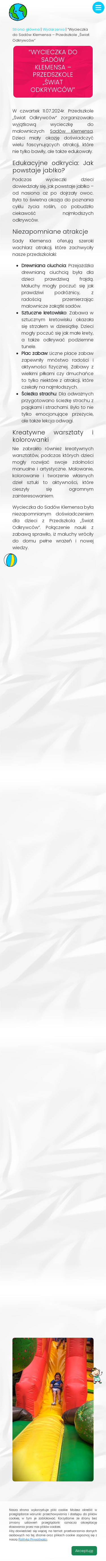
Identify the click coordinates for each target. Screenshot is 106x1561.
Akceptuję (84, 1550)
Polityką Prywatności (32, 1539)
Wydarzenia (53, 29)
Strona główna (26, 29)
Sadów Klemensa (71, 131)
